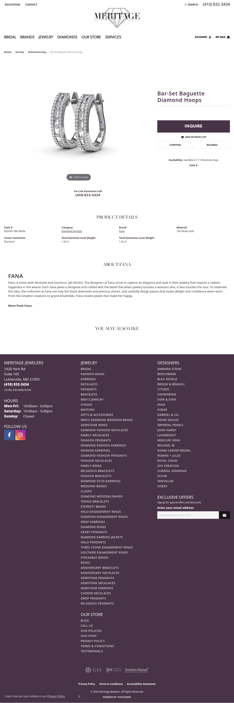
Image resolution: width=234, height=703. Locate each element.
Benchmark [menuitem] (166, 374)
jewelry (8, 52)
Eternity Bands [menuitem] (93, 506)
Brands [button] (27, 37)
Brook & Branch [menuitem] (171, 384)
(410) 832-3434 (87, 195)
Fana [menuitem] (161, 404)
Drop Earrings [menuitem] (93, 522)
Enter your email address (175, 508)
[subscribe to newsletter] (224, 515)
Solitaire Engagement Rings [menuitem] (104, 552)
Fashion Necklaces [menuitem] (96, 461)
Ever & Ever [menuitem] (166, 399)
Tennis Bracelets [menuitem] (95, 501)
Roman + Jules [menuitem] (169, 455)
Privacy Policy (93, 641)
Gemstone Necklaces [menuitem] (98, 583)
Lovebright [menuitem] (166, 435)
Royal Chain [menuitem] (167, 461)
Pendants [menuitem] (89, 389)
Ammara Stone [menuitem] (169, 369)
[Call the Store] (16, 384)
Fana (122, 231)
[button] (12, 4)
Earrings (20, 52)
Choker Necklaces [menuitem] (96, 593)
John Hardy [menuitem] (166, 430)
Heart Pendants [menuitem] (94, 532)
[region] (79, 121)
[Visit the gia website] (93, 670)
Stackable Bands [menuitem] (95, 557)
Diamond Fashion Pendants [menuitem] (104, 455)
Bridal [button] (10, 37)
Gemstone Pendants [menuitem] (97, 578)
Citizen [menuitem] (163, 389)
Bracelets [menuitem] (89, 394)
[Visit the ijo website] (113, 670)
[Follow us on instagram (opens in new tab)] (20, 435)
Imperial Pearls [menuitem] (170, 425)
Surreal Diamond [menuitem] (171, 471)
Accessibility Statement (141, 684)
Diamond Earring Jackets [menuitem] (102, 537)
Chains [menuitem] (86, 404)
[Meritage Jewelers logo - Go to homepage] (117, 18)
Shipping (175, 145)
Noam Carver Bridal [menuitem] (174, 450)
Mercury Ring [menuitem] (168, 440)
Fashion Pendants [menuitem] (96, 440)
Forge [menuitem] (162, 410)
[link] (30, 4)
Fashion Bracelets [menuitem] (96, 476)
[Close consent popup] (79, 696)
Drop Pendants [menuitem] (93, 598)
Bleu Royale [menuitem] (167, 379)
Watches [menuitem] (88, 410)
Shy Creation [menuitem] (168, 466)
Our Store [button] (91, 37)
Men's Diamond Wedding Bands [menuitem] (107, 420)
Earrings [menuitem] (88, 379)
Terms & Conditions (97, 646)
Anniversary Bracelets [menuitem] (100, 568)
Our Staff (89, 636)
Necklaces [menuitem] (89, 384)
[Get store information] (17, 390)
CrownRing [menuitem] (166, 394)
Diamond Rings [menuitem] (93, 527)
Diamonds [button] (67, 37)
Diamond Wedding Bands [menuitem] (102, 496)
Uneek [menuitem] (162, 486)
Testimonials (92, 651)
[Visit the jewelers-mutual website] (137, 670)
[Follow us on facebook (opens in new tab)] (9, 435)
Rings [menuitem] (85, 563)
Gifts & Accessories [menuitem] (97, 415)
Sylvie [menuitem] (162, 476)
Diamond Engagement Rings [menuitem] (104, 517)
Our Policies (91, 631)
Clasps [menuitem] (86, 491)
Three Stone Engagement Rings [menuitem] (107, 547)
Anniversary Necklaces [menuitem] (100, 573)
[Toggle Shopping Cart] (223, 37)
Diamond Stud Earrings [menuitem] (101, 481)
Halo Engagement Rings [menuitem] (101, 512)
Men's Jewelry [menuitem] (92, 399)
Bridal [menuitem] (86, 369)
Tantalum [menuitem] (165, 481)
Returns (212, 145)
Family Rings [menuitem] (91, 466)
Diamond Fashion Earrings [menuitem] (103, 445)
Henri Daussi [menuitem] (168, 420)
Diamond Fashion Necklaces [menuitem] (104, 430)
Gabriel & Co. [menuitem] (168, 415)
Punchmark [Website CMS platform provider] (124, 697)
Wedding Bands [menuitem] (94, 486)
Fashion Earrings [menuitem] (95, 450)
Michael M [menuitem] (165, 445)
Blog (85, 620)
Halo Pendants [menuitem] (93, 542)
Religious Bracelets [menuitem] (97, 471)
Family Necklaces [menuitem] (95, 435)
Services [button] (113, 37)
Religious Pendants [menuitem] (97, 603)
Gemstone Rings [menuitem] (94, 425)
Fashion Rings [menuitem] (92, 374)
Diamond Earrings (37, 52)
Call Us (87, 626)
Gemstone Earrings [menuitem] (97, 588)
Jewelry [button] (46, 37)
